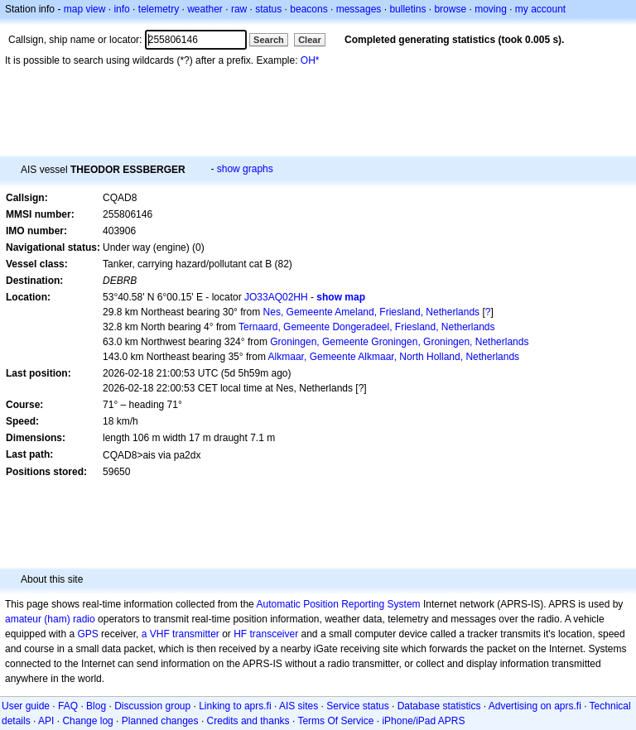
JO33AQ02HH (276, 297)
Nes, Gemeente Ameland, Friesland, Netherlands (371, 312)
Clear (309, 40)
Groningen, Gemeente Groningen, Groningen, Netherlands (399, 342)
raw (239, 9)
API (46, 721)
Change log (87, 721)
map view (85, 9)
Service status (357, 706)
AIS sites (298, 706)
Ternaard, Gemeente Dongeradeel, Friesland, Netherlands (366, 327)
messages (359, 9)
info (121, 9)
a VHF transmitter (180, 634)
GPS (87, 634)
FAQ (68, 706)
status (268, 9)
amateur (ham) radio (50, 619)
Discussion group (152, 706)
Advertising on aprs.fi (535, 706)
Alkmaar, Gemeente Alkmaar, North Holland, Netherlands (393, 357)
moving (491, 9)
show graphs (245, 169)
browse (450, 9)
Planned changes (160, 721)
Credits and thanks (248, 721)
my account (540, 9)
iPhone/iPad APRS (423, 721)
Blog (96, 706)
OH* (310, 60)
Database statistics (439, 706)
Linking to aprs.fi (235, 706)
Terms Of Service (335, 721)
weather (205, 9)
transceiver (274, 634)
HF (240, 634)
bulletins (407, 9)
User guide (26, 706)
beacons (308, 9)
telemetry (158, 9)
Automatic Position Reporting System (338, 604)
